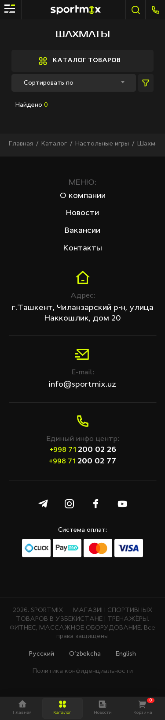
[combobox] (73, 83)
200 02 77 (82, 461)
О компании (83, 196)
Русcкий (41, 654)
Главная (21, 144)
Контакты (82, 248)
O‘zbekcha (85, 654)
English (126, 654)
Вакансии (82, 231)
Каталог (54, 144)
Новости (82, 213)
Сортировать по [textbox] (48, 83)
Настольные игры (102, 144)
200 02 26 (82, 450)
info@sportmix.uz (82, 384)
